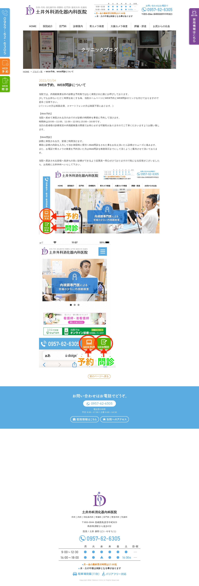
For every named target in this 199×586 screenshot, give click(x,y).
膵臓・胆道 (140, 26)
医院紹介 (48, 26)
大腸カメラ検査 (119, 26)
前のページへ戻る (99, 376)
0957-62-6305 (102, 405)
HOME (32, 26)
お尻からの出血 (161, 26)
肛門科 (63, 26)
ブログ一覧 (38, 71)
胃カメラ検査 (96, 26)
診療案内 (78, 26)
